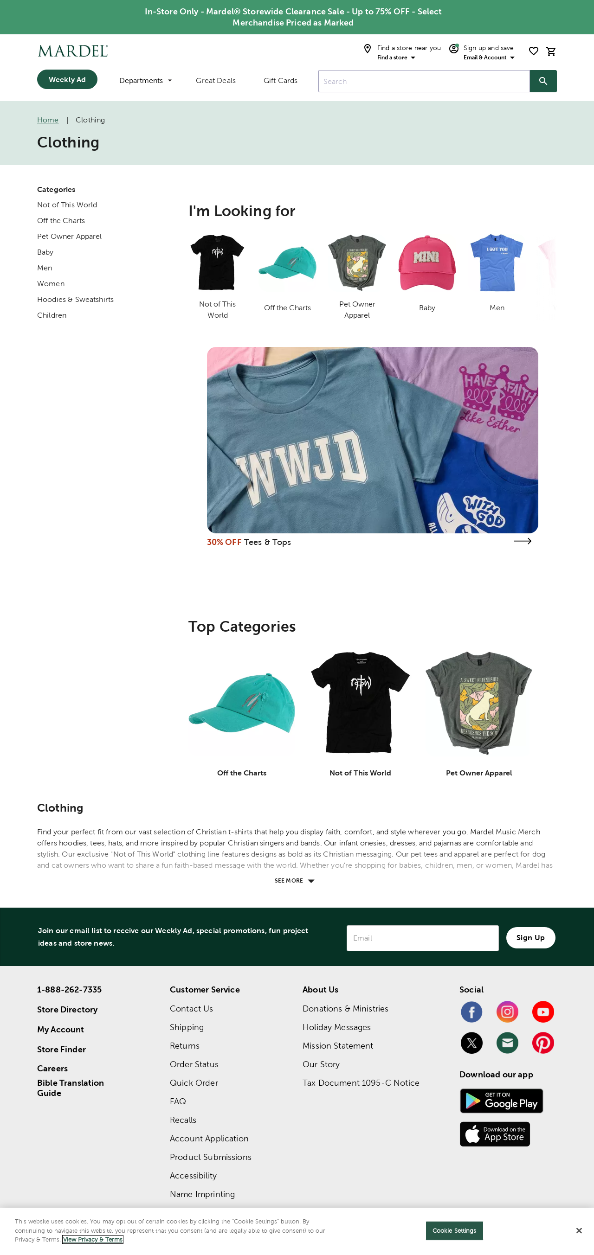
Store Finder (61, 1049)
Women (51, 284)
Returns (185, 1045)
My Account (60, 1029)
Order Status (194, 1064)
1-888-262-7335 (69, 989)
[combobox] (424, 81)
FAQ (178, 1101)
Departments (145, 80)
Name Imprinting (202, 1194)
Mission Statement (338, 1045)
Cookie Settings (455, 1230)
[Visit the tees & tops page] (522, 541)
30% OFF (224, 542)
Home (48, 120)
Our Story (321, 1064)
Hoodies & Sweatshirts (75, 299)
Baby (45, 252)
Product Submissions (211, 1157)
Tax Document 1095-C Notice (361, 1083)
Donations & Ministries (345, 1008)
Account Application (209, 1138)
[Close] (579, 1231)
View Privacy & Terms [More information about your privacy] (93, 1239)
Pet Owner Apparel (69, 236)
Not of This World (67, 205)
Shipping (187, 1027)
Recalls (183, 1120)
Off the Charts (61, 220)
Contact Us (191, 1008)
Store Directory (67, 1009)
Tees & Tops (267, 542)
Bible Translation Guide (70, 1088)
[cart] (551, 51)
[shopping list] (533, 51)
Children (51, 315)
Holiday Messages (337, 1027)
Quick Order (194, 1083)
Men (44, 268)
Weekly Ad (67, 79)
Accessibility (193, 1175)
